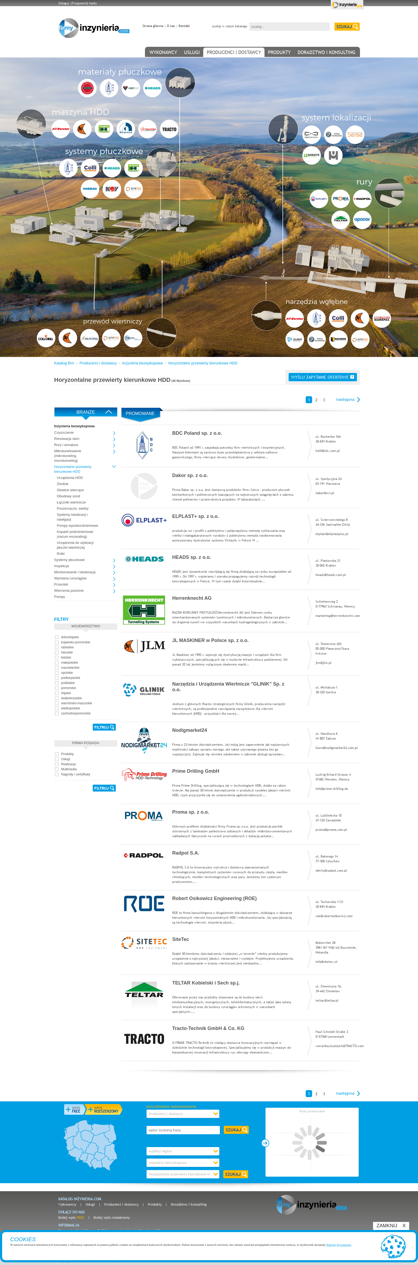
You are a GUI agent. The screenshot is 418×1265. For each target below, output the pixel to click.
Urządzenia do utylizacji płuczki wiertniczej (75, 545)
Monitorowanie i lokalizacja (75, 572)
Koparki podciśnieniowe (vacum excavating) (75, 534)
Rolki (61, 554)
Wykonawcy (67, 1204)
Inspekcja (61, 566)
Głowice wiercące (70, 490)
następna (345, 399)
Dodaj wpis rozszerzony (112, 1217)
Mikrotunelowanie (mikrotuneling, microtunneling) (67, 456)
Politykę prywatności (338, 1244)
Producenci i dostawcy (98, 363)
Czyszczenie (64, 432)
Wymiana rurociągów (70, 578)
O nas (171, 26)
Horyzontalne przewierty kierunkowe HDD (202, 363)
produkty (279, 52)
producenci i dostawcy (234, 52)
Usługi (90, 1204)
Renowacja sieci (66, 439)
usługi (192, 52)
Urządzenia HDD (70, 478)
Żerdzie (62, 484)
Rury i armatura (66, 445)
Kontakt (184, 26)
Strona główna (153, 26)
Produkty (155, 1204)
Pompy (59, 597)
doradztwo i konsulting (326, 52)
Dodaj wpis (71, 1217)
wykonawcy (163, 52)
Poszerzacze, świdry (73, 508)
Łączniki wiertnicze (71, 502)
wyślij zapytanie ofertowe (322, 377)
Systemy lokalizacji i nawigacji (72, 517)
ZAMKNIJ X (391, 1225)
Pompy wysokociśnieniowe (77, 526)
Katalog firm (64, 363)
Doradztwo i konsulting (189, 1204)
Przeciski (61, 584)
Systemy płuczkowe (69, 560)
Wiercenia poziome (69, 591)
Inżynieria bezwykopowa (142, 363)
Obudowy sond (68, 496)
